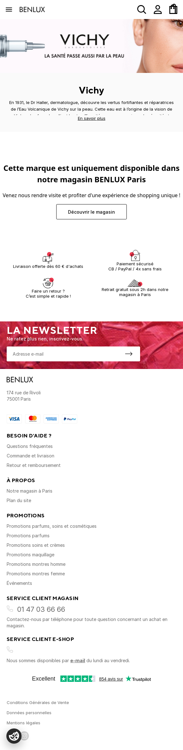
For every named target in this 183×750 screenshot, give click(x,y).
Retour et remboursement (34, 465)
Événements (19, 583)
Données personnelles (29, 712)
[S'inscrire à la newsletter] (128, 353)
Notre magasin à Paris (29, 491)
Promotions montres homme (36, 564)
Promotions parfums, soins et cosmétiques (52, 526)
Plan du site (19, 500)
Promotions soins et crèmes (36, 545)
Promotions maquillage (30, 554)
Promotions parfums (28, 535)
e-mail (77, 660)
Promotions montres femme (36, 573)
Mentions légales (23, 722)
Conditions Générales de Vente (38, 702)
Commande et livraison (30, 455)
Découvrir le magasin (91, 212)
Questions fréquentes (30, 446)
